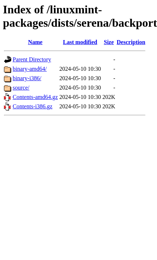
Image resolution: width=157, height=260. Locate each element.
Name (35, 42)
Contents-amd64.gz (35, 97)
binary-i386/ (27, 78)
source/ (21, 87)
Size (109, 42)
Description (131, 42)
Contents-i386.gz (32, 106)
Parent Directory (32, 59)
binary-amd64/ (30, 69)
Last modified (80, 42)
